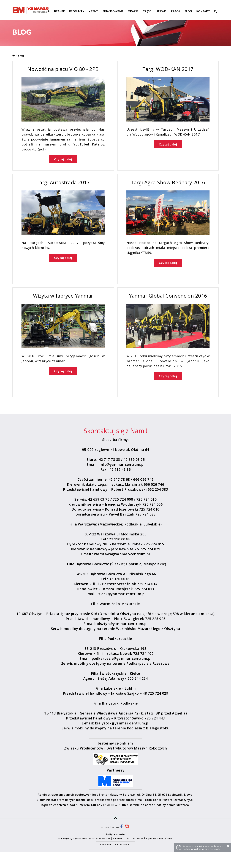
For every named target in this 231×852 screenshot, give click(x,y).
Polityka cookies (115, 834)
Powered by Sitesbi (115, 844)
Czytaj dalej (63, 159)
